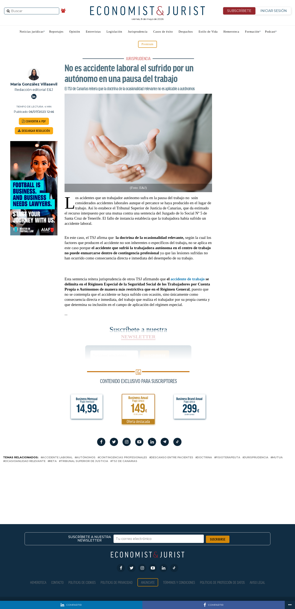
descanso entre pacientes (172, 457)
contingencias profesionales (123, 457)
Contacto (57, 582)
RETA (53, 461)
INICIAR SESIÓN (273, 11)
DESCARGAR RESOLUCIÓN (34, 130)
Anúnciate (148, 582)
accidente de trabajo (188, 279)
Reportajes (56, 31)
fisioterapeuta (228, 457)
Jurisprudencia (138, 31)
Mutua (277, 457)
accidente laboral (57, 457)
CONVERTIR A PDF (34, 121)
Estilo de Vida (208, 31)
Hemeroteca (231, 31)
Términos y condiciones (179, 582)
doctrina (204, 457)
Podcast (270, 31)
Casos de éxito (163, 31)
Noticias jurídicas (31, 31)
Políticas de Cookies (82, 582)
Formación (252, 31)
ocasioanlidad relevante (25, 461)
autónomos (85, 457)
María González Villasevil (33, 84)
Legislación (114, 31)
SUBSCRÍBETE (239, 11)
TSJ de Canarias (124, 461)
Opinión (74, 31)
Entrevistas (93, 31)
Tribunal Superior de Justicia (84, 461)
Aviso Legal (257, 582)
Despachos (186, 31)
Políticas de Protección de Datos (222, 582)
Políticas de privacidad (117, 582)
